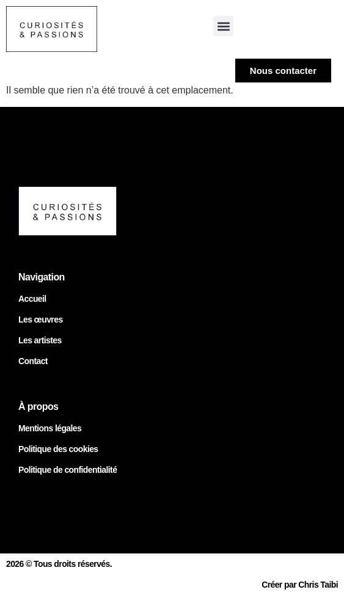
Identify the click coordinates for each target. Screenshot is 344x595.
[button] (223, 26)
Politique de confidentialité (67, 470)
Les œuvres (40, 319)
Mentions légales (49, 428)
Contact (33, 361)
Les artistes (40, 340)
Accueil (32, 299)
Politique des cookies (58, 449)
